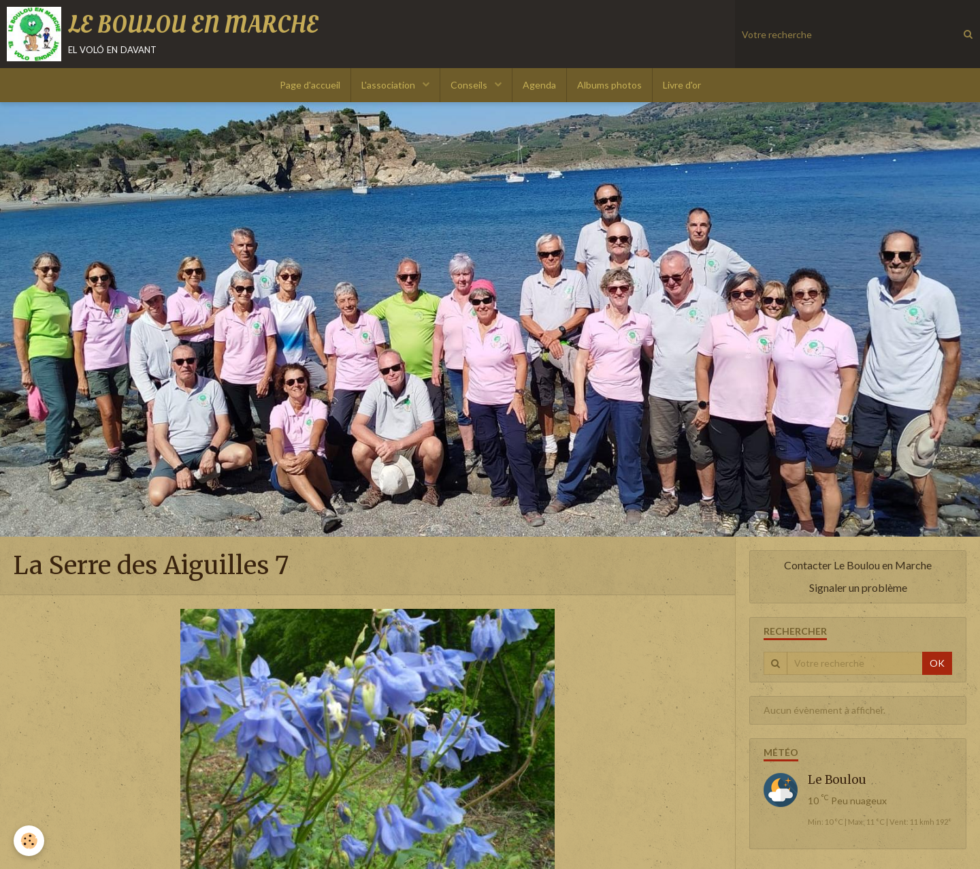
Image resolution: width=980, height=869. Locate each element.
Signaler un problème (858, 587)
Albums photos (609, 85)
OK (937, 663)
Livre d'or (682, 85)
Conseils (470, 85)
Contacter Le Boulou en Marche (858, 564)
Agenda (539, 85)
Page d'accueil (310, 85)
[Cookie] (29, 840)
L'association (389, 85)
